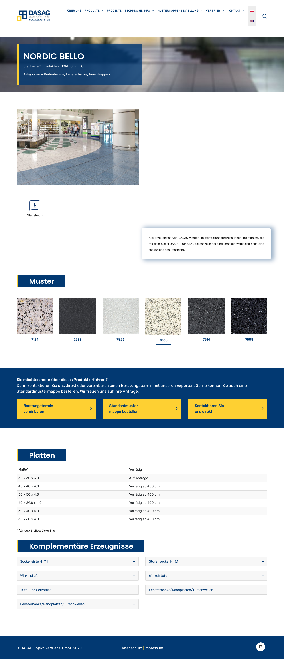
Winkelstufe (29, 576)
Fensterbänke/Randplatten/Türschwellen (181, 590)
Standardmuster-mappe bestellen (143, 409)
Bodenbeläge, (54, 74)
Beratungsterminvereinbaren (57, 409)
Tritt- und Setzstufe (35, 590)
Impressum (154, 648)
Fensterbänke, (77, 74)
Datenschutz (131, 648)
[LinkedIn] (260, 646)
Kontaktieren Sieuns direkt (229, 409)
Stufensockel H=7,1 (163, 561)
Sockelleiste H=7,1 (34, 561)
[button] (26, 147)
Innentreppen (99, 74)
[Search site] (264, 16)
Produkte (49, 66)
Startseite (31, 66)
